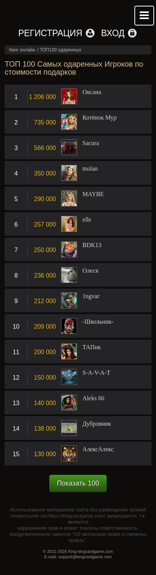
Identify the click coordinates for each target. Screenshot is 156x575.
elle (86, 220)
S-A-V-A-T (96, 373)
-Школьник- (97, 322)
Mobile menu (144, 16)
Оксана (91, 92)
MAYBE (93, 194)
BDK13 (91, 245)
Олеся (90, 271)
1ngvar (90, 296)
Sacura (90, 143)
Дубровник (96, 424)
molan (90, 169)
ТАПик (91, 347)
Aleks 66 (93, 398)
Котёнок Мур (99, 118)
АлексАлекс (97, 449)
